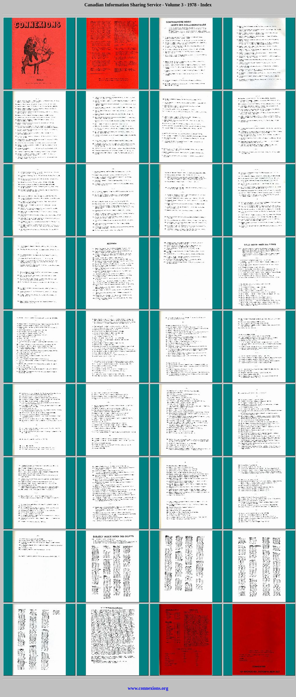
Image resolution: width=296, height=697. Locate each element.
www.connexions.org (148, 688)
